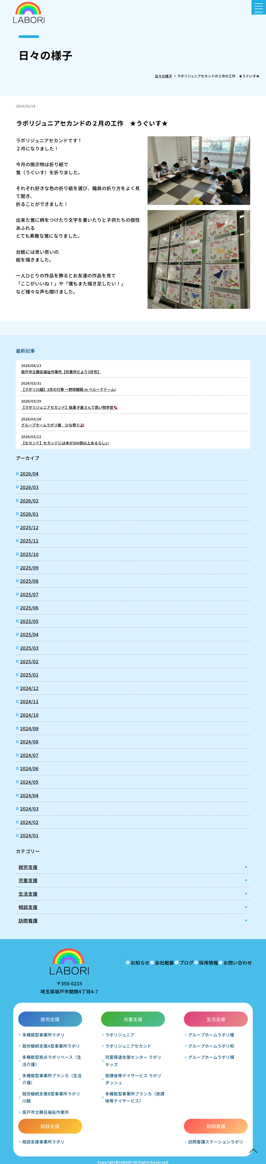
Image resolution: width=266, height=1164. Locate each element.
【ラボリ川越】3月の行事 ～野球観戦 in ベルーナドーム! (68, 389)
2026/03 (29, 487)
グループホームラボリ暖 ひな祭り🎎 (52, 424)
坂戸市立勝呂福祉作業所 (42, 1131)
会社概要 (129, 962)
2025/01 (29, 674)
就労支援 (27, 867)
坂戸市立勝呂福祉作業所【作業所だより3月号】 (61, 371)
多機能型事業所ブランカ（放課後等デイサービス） (88, 1109)
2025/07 (29, 594)
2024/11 (29, 701)
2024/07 (29, 755)
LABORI (125, 1156)
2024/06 (29, 768)
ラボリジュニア (83, 1036)
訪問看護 (27, 920)
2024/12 (29, 688)
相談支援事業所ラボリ (180, 1039)
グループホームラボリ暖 (133, 1039)
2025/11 (29, 540)
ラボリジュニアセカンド (87, 1051)
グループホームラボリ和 (133, 1058)
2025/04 (29, 634)
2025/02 (29, 661)
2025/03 (29, 647)
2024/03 (29, 808)
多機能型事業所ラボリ (42, 1039)
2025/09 (29, 567)
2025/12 (29, 527)
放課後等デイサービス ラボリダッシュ (88, 1087)
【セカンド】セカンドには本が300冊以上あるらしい (65, 442)
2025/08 (29, 580)
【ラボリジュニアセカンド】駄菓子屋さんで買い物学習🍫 (69, 407)
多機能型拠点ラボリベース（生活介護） (42, 1076)
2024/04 (29, 795)
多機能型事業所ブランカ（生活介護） (42, 1094)
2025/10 (29, 554)
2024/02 (29, 822)
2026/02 (29, 500)
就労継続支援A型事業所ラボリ (41, 1058)
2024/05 (29, 781)
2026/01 (29, 513)
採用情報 (191, 962)
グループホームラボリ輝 (133, 1076)
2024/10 (29, 714)
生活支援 (27, 893)
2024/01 (29, 835)
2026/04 (29, 473)
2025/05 (29, 621)
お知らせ (96, 962)
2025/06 (29, 607)
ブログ (160, 962)
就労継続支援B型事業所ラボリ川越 (41, 1113)
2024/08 (29, 741)
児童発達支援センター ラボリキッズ (88, 1069)
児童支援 (27, 880)
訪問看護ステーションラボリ (226, 1039)
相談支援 (27, 907)
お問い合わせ (229, 962)
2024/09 (29, 728)
